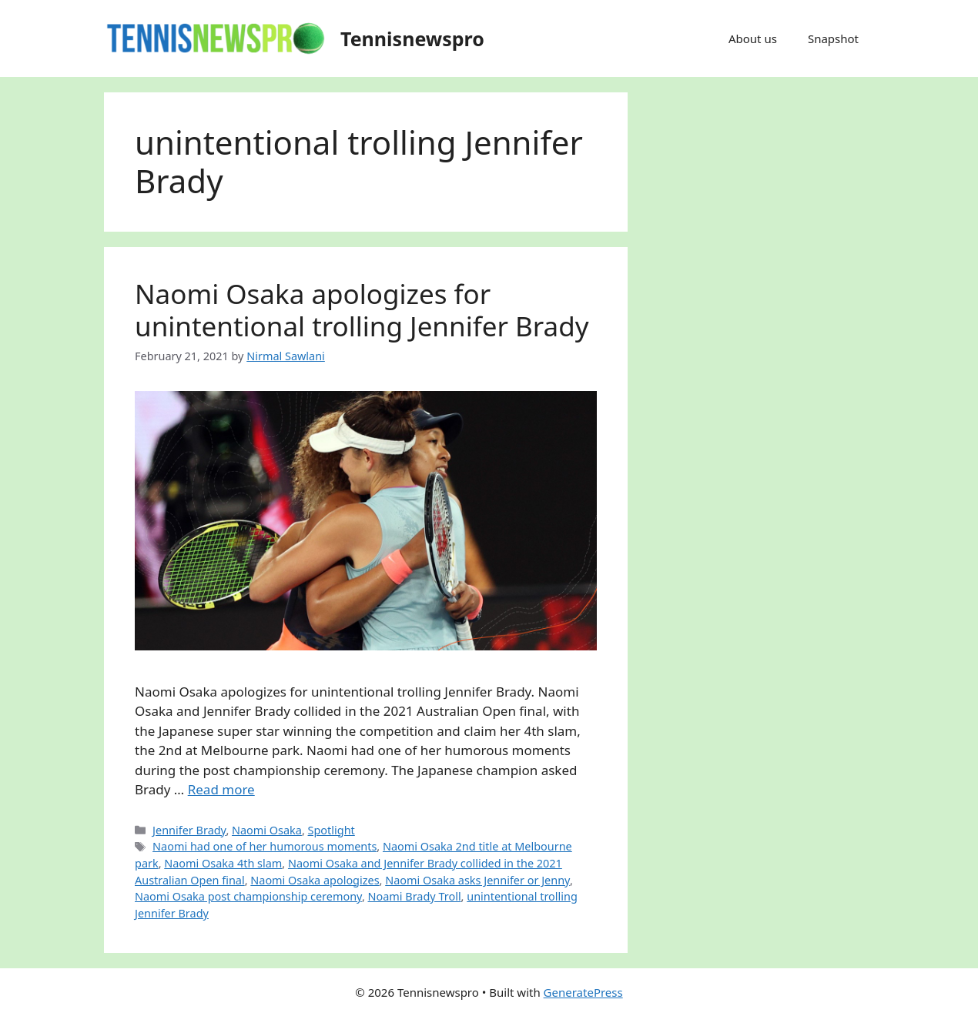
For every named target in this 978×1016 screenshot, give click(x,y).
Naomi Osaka (267, 830)
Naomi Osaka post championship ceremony (248, 896)
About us (752, 38)
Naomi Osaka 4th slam (223, 863)
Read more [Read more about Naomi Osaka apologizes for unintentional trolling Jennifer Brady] (221, 789)
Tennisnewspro (412, 38)
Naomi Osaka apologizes (314, 880)
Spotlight (331, 830)
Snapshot (833, 38)
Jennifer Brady (189, 830)
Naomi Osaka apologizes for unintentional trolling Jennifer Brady (362, 310)
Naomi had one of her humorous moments (264, 846)
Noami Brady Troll (414, 896)
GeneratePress (583, 992)
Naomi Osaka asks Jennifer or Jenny (477, 880)
